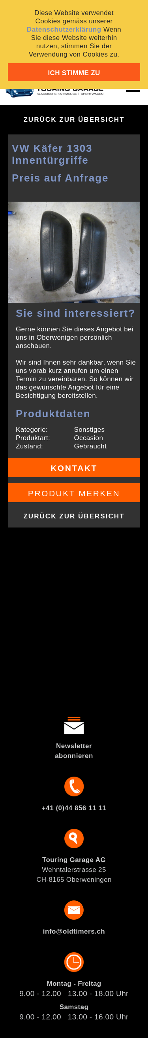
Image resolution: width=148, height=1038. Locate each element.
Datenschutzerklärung (64, 29)
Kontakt (74, 468)
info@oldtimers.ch (74, 931)
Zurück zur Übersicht (73, 119)
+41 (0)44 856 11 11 (74, 808)
